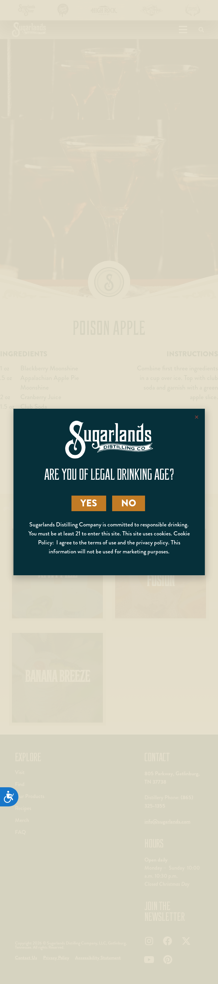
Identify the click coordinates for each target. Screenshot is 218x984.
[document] (109, 492)
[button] (196, 417)
